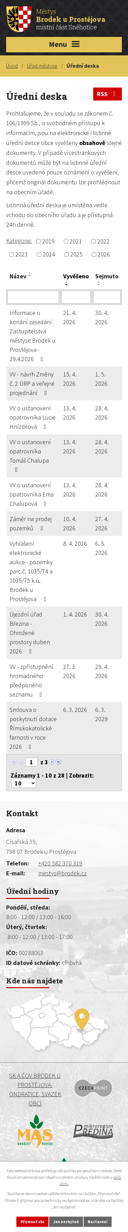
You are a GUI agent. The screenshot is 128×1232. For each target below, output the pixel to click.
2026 (104, 255)
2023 (21, 255)
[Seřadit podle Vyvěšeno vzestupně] (67, 282)
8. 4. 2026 (75, 543)
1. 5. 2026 (101, 378)
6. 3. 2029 (101, 714)
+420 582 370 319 (60, 863)
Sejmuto (106, 276)
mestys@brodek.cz (62, 873)
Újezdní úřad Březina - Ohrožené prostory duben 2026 (30, 632)
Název (18, 276)
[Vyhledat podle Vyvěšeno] (76, 297)
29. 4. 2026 (102, 671)
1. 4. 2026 (75, 614)
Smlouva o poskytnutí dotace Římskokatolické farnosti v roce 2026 (33, 728)
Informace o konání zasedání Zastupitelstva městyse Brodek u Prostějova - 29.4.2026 (33, 336)
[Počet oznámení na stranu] (24, 783)
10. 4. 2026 (69, 523)
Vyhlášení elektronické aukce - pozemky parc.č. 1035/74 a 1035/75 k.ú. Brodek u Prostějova (31, 571)
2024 (49, 255)
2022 (103, 241)
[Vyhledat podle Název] (33, 297)
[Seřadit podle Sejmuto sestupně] (99, 284)
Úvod (12, 65)
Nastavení (98, 1221)
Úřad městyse (42, 65)
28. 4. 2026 (102, 412)
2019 (48, 241)
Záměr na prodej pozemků (31, 523)
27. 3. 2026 (69, 671)
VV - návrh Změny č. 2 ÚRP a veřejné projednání (32, 383)
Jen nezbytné (66, 1221)
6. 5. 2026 (101, 548)
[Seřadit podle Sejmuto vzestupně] (99, 282)
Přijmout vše (32, 1221)
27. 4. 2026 (102, 523)
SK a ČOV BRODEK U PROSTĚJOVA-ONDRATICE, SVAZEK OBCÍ (35, 1089)
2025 (76, 255)
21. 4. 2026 (69, 317)
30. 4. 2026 (102, 317)
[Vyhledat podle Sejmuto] (106, 297)
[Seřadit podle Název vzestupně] (30, 272)
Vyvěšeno (76, 276)
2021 (76, 241)
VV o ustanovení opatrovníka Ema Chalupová (32, 494)
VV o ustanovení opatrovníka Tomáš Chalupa (30, 455)
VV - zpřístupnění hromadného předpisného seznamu (31, 680)
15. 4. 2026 (69, 378)
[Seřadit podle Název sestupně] (30, 275)
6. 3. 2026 (75, 710)
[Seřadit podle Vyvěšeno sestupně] (67, 284)
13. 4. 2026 (69, 412)
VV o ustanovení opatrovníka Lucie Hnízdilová (33, 417)
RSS (107, 94)
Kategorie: (19, 240)
